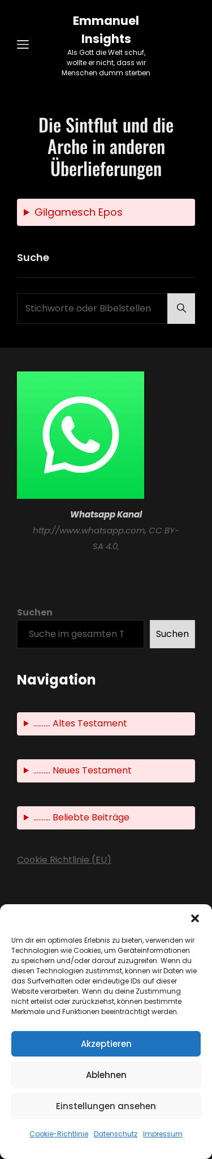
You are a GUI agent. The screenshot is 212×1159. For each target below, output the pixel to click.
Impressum (163, 1134)
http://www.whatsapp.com (89, 530)
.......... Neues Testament (82, 770)
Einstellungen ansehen (106, 1106)
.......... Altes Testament (80, 723)
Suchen (35, 612)
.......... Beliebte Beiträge (81, 817)
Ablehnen (106, 1075)
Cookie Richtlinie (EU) (64, 859)
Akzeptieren (106, 1044)
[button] (195, 918)
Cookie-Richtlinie (58, 1134)
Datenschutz (115, 1134)
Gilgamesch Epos (78, 212)
